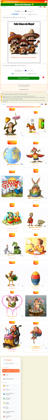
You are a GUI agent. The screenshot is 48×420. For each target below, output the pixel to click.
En (43, 7)
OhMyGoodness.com (24, 89)
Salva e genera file (23, 78)
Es (46, 7)
